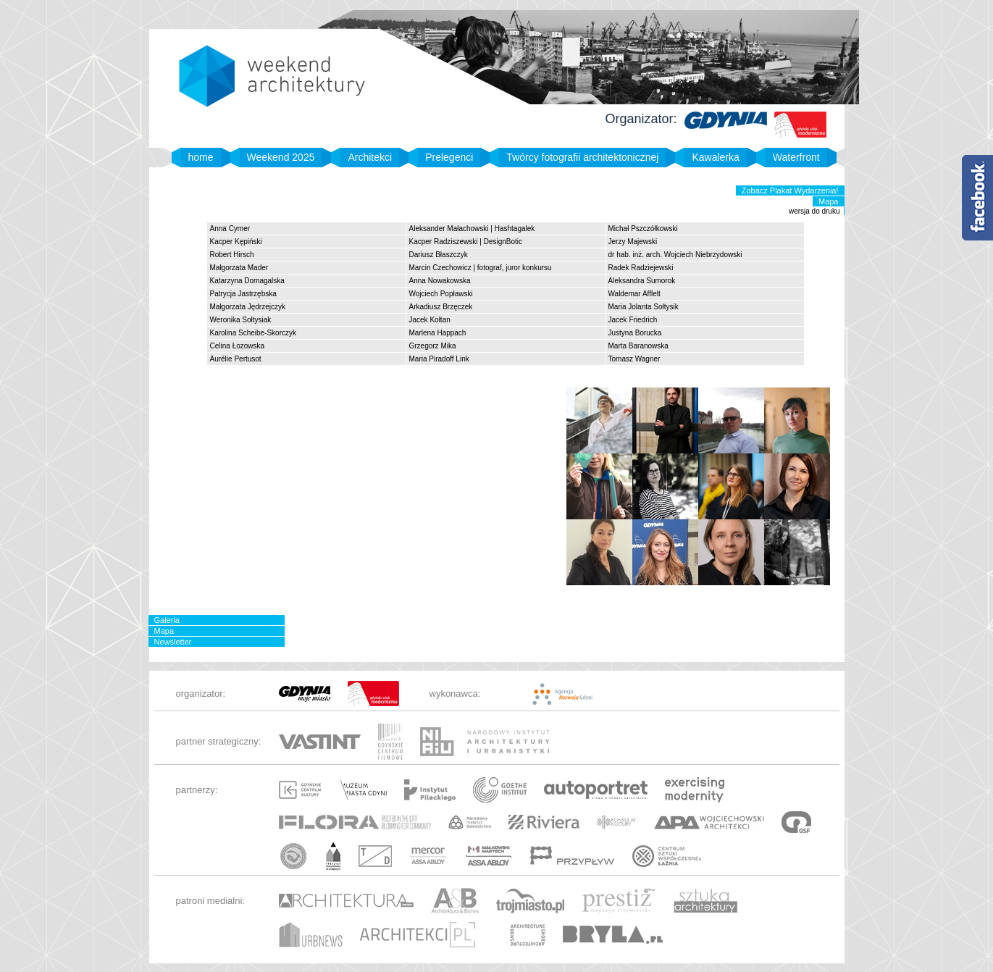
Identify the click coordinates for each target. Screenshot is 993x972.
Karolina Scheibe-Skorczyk (253, 333)
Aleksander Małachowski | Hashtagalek (472, 228)
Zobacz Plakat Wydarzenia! (790, 190)
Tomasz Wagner (634, 359)
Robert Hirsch (232, 255)
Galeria (167, 620)
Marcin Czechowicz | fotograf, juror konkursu (480, 268)
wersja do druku (814, 211)
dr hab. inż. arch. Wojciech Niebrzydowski (675, 255)
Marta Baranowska (638, 346)
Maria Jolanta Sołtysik (643, 307)
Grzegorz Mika (432, 346)
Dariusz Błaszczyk (438, 255)
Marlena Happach (437, 333)
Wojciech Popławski (441, 294)
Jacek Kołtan (430, 320)
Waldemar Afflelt (634, 294)
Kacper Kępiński (236, 242)
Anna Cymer (230, 228)
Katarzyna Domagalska (247, 281)
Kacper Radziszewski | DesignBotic (466, 242)
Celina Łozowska (237, 346)
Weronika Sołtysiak (241, 320)
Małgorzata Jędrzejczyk (247, 307)
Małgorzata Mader (239, 268)
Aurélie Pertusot (235, 359)
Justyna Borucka (635, 333)
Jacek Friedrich (633, 320)
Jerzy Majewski (633, 242)
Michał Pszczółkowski (643, 228)
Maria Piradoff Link (439, 359)
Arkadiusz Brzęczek (441, 307)
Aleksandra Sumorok (642, 281)
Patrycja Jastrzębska (243, 294)
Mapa (828, 201)
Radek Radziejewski (641, 268)
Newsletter (173, 641)
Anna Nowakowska (440, 281)
